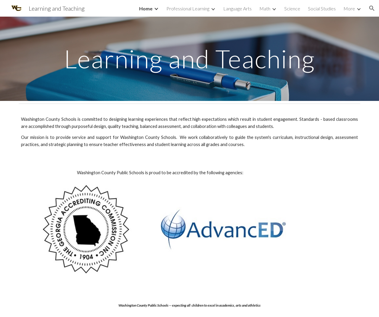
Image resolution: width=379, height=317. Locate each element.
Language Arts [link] (237, 8)
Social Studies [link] (322, 8)
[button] (372, 8)
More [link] (349, 8)
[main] (189, 59)
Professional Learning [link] (187, 8)
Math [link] (264, 8)
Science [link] (292, 8)
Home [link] (145, 8)
